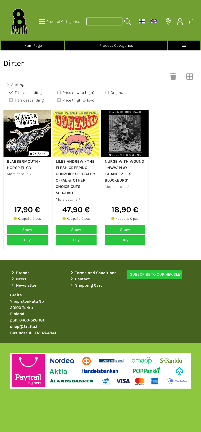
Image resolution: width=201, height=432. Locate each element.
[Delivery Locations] (168, 21)
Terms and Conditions (93, 272)
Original (114, 92)
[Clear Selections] (173, 77)
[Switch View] (189, 77)
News (18, 279)
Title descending (26, 100)
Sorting (15, 84)
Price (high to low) (76, 100)
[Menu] (184, 45)
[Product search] (104, 21)
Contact (79, 279)
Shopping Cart (85, 285)
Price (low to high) (76, 92)
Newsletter (23, 285)
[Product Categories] (60, 21)
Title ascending (25, 92)
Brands (20, 272)
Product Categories (116, 45)
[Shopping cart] (191, 21)
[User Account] (180, 21)
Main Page (32, 45)
